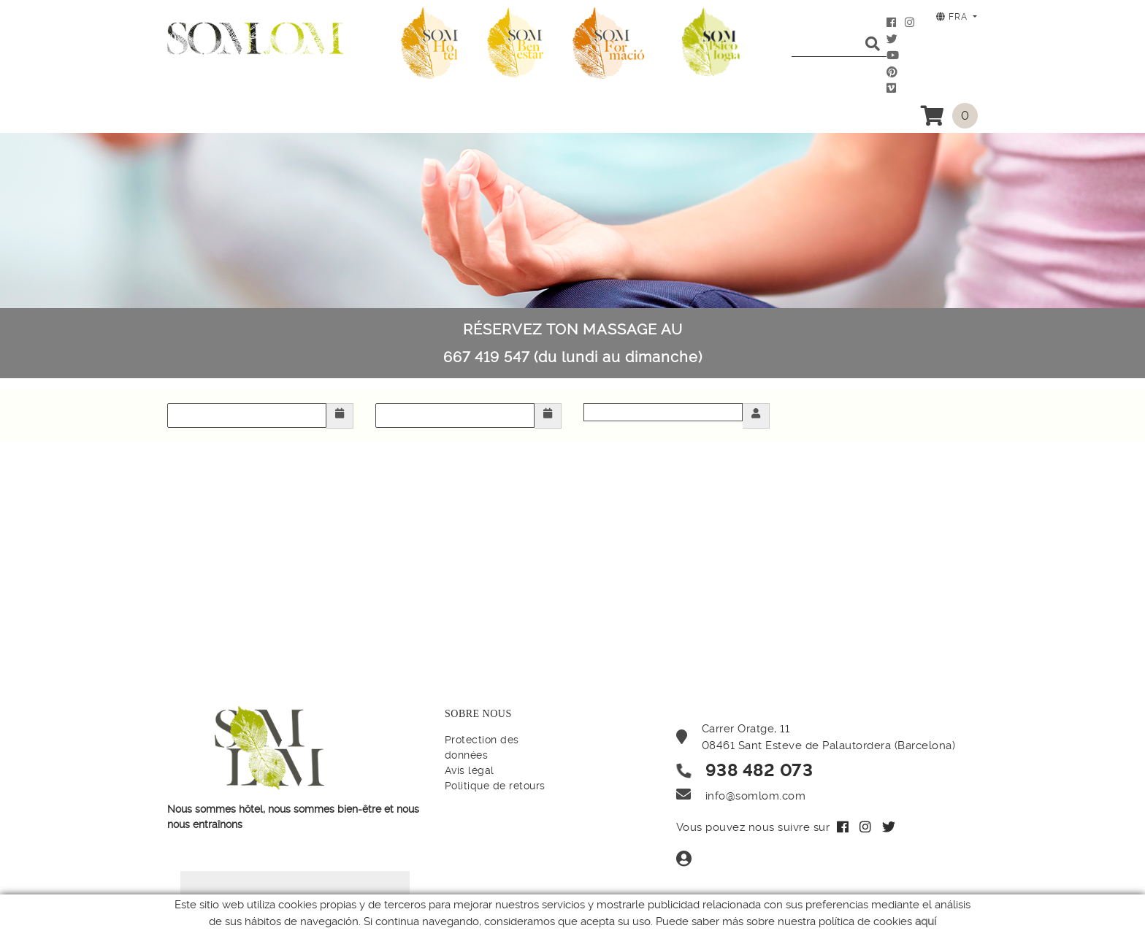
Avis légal (469, 770)
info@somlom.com (755, 795)
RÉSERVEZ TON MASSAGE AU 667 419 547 (572, 343)
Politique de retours (495, 786)
